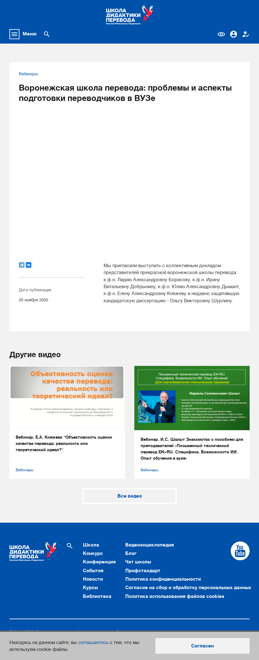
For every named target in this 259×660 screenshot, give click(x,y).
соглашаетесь (93, 642)
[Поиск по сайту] (47, 34)
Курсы (90, 587)
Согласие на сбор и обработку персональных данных (188, 587)
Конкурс (93, 553)
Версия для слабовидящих (221, 34)
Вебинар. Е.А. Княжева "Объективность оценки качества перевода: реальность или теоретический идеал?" (64, 443)
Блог (131, 553)
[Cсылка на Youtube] (240, 550)
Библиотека (97, 596)
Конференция (99, 561)
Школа (91, 544)
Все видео (129, 496)
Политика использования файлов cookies (174, 596)
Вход (233, 34)
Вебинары (28, 74)
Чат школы (138, 561)
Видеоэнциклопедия (149, 544)
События (93, 570)
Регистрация (246, 34)
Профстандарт (142, 570)
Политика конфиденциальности (163, 579)
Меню (30, 33)
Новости (93, 579)
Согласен (202, 645)
